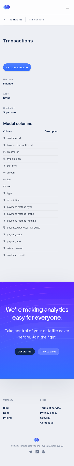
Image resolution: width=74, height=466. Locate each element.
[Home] (7, 7)
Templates (15, 19)
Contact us (46, 422)
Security (45, 417)
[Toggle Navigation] (68, 7)
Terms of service (50, 407)
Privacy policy (48, 412)
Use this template (17, 67)
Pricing (7, 417)
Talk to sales (48, 351)
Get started (25, 351)
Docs (6, 412)
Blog (6, 407)
